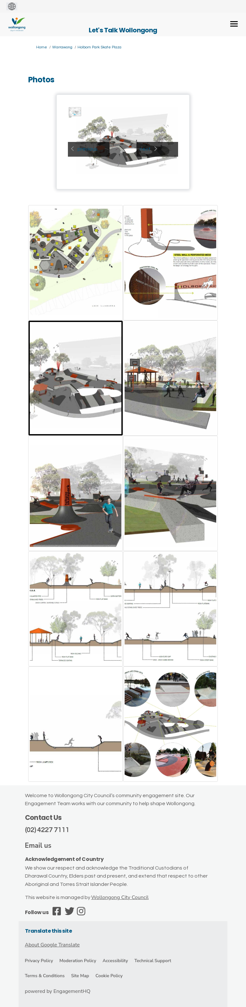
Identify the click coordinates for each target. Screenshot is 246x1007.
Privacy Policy (39, 961)
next (145, 149)
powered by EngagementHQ (58, 991)
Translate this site (48, 931)
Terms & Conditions (45, 976)
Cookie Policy (109, 976)
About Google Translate (52, 944)
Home (41, 47)
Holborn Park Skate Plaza (99, 47)
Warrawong (62, 47)
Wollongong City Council (120, 897)
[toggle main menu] (234, 23)
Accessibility (115, 961)
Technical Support (153, 961)
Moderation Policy (77, 961)
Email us (38, 845)
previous (88, 149)
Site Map (80, 976)
